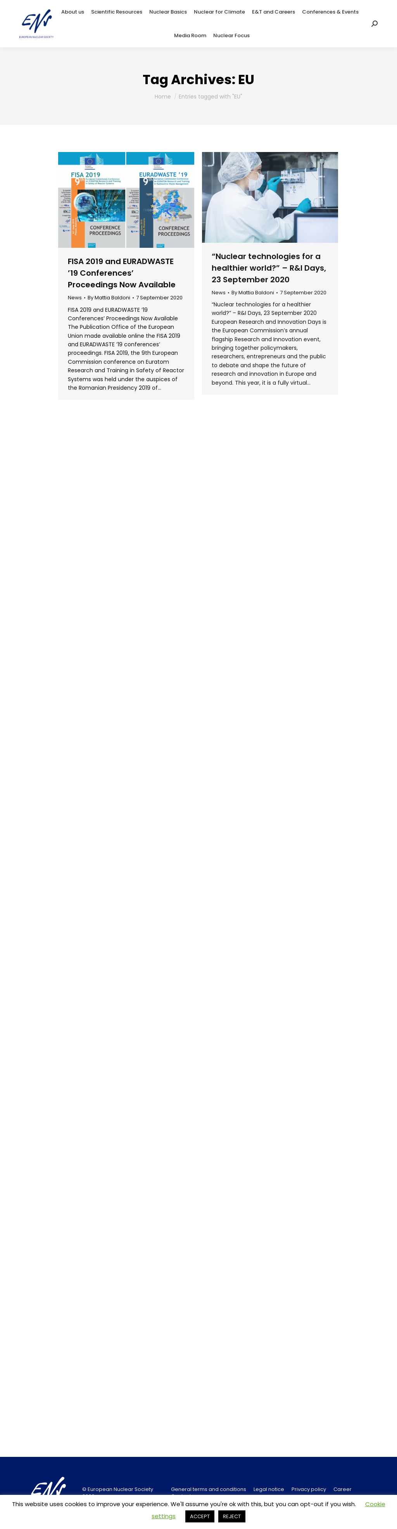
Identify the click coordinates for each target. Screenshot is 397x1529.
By (109, 297)
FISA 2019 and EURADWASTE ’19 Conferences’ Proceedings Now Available (122, 273)
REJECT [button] (232, 1516)
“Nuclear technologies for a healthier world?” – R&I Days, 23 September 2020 (269, 268)
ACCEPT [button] (200, 1516)
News (75, 297)
